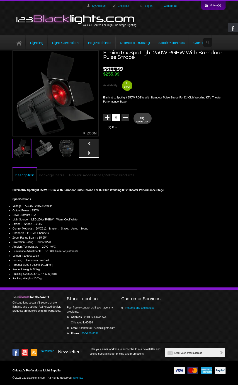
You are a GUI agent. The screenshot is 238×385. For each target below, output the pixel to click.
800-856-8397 (90, 333)
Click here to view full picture (90, 133)
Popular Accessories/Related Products (101, 175)
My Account (99, 5)
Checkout (123, 5)
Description (24, 175)
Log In (149, 5)
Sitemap (78, 377)
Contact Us (170, 5)
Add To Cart (143, 118)
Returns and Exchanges (139, 307)
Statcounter (46, 351)
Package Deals (51, 175)
